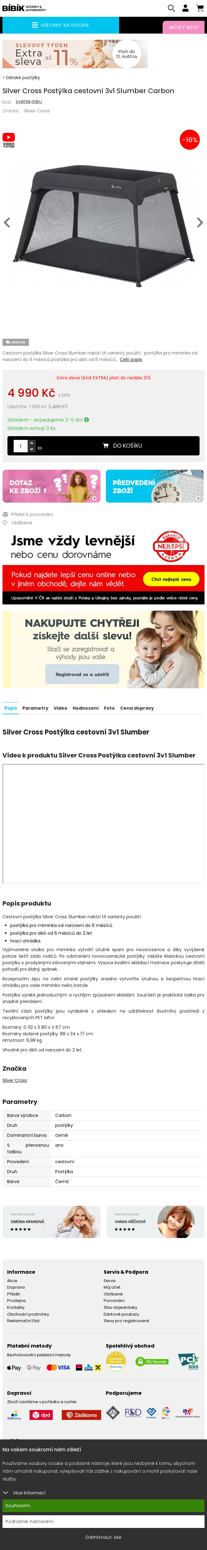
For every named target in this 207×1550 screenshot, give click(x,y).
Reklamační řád (23, 1321)
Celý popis (131, 360)
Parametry (35, 708)
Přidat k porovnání (27, 514)
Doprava (16, 1287)
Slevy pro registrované (126, 1321)
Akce (12, 1280)
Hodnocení (86, 708)
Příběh (13, 1294)
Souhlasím (18, 1506)
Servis (110, 1280)
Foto (109, 708)
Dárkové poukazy (121, 1314)
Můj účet (112, 1287)
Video (60, 708)
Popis (10, 708)
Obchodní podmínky (28, 1314)
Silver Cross (37, 111)
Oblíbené (113, 1294)
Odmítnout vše (103, 1537)
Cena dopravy (137, 708)
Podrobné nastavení (30, 1521)
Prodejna (16, 1301)
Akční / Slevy (183, 27)
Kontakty (16, 1307)
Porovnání (114, 1301)
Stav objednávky (120, 1307)
